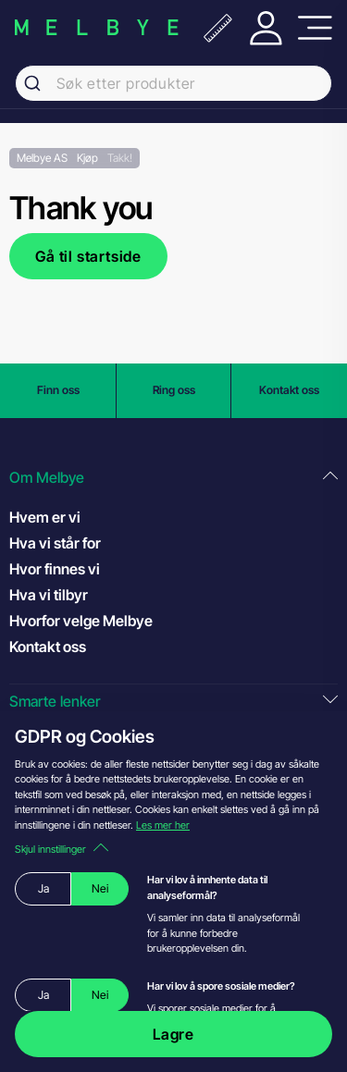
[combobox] (173, 83)
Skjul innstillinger (61, 849)
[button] (173, 477)
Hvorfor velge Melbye (81, 620)
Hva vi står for (55, 543)
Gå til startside (88, 256)
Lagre (173, 1034)
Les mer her (163, 825)
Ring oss (174, 390)
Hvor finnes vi (54, 569)
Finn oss (58, 390)
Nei (100, 888)
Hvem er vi (45, 517)
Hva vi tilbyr (48, 594)
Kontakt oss (289, 390)
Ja (43, 888)
